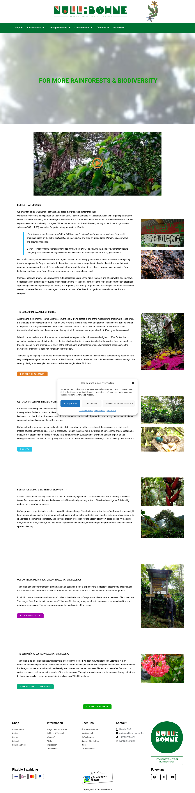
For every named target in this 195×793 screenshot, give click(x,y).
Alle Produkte (18, 729)
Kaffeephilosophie (59, 27)
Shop (18, 27)
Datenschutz (99, 410)
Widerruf (51, 737)
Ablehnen (92, 403)
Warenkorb (118, 27)
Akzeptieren (70, 403)
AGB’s (50, 741)
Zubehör (16, 741)
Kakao (15, 737)
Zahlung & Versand (56, 733)
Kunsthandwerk (19, 745)
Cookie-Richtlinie (86, 410)
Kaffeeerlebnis (83, 27)
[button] (133, 382)
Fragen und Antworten (57, 729)
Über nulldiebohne (90, 729)
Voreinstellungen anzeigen (119, 403)
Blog (84, 745)
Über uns (103, 27)
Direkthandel (87, 733)
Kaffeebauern (35, 27)
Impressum (111, 410)
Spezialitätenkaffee (91, 741)
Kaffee (15, 733)
